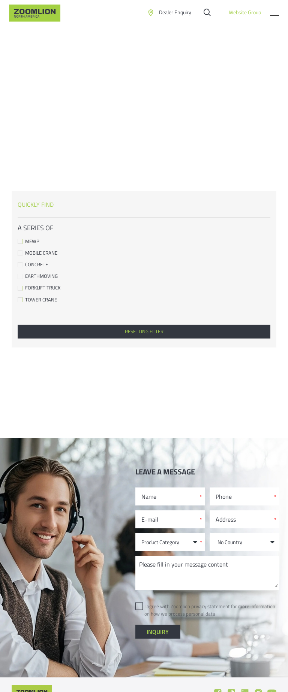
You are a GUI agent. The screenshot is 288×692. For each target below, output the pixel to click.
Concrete (144, 264)
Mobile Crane (144, 253)
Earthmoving (144, 276)
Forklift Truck (144, 287)
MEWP (144, 241)
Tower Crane (144, 299)
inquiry (158, 631)
